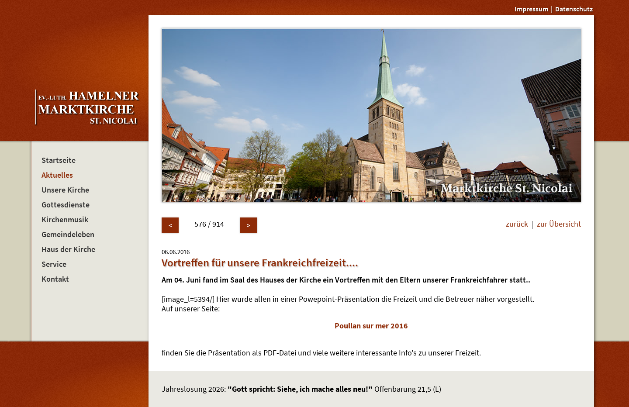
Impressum (531, 8)
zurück (517, 224)
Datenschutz (574, 8)
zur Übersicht (559, 224)
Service (53, 264)
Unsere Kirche (65, 190)
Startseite (58, 160)
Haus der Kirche (68, 249)
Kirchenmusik (64, 219)
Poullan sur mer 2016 (371, 326)
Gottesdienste (65, 205)
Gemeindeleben (67, 234)
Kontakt (55, 279)
